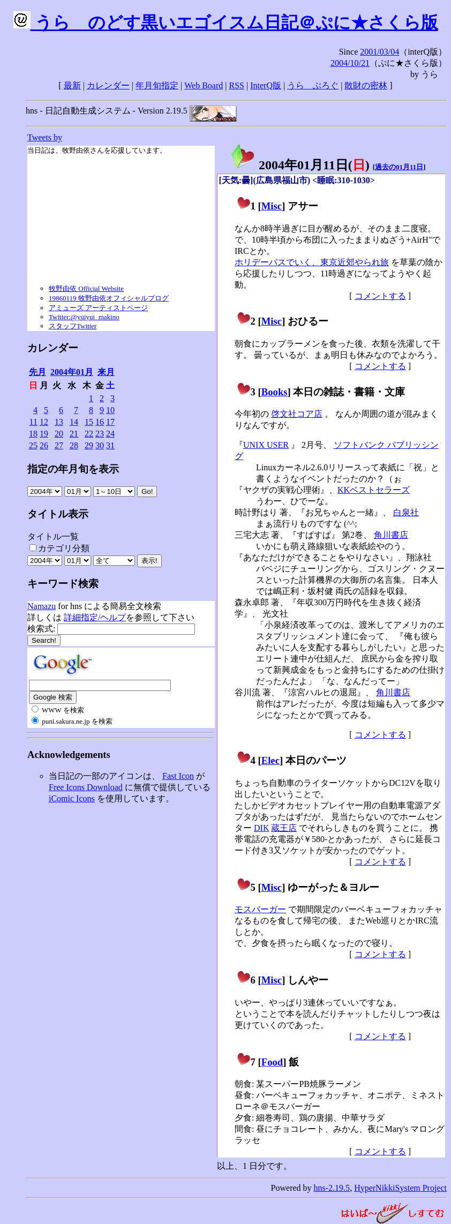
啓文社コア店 (296, 413)
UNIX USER (266, 444)
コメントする (380, 296)
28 (74, 445)
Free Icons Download (86, 787)
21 (74, 433)
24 (110, 433)
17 (110, 421)
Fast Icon (178, 775)
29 (89, 445)
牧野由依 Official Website (86, 288)
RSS (236, 85)
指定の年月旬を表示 (73, 469)
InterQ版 (265, 85)
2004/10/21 (350, 62)
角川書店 (391, 534)
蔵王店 (284, 827)
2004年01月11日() (300, 165)
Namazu (41, 606)
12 (44, 421)
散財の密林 (365, 85)
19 (44, 433)
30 (99, 445)
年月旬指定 (157, 85)
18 (33, 433)
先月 (37, 372)
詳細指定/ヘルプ (95, 617)
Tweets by (44, 137)
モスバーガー (260, 909)
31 (110, 445)
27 (59, 445)
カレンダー (108, 85)
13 (59, 421)
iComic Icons (72, 798)
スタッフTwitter (72, 326)
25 (33, 445)
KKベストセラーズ (373, 489)
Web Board (203, 85)
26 (44, 445)
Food (272, 1062)
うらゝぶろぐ (313, 85)
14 (74, 421)
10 (110, 410)
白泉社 (406, 512)
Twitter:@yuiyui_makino (84, 317)
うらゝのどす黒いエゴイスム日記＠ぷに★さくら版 (225, 22)
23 (99, 433)
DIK (261, 827)
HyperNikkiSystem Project (400, 1187)
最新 (72, 85)
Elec (270, 760)
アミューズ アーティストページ (98, 308)
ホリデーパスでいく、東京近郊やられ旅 (312, 262)
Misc (271, 206)
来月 (106, 372)
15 (89, 421)
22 (89, 433)
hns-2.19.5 (332, 1187)
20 (59, 433)
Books (274, 391)
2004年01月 (71, 372)
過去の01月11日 (399, 167)
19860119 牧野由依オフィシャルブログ (109, 298)
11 (33, 421)
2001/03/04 (379, 51)
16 (99, 421)
